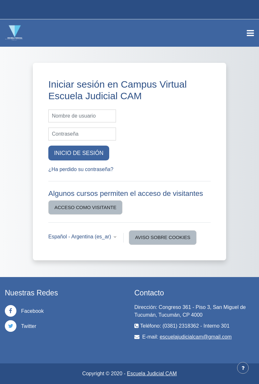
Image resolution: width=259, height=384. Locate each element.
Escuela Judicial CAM (152, 373)
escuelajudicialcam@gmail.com (196, 337)
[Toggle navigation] (250, 33)
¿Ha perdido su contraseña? (80, 169)
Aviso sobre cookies (162, 237)
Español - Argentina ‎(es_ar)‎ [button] (80, 236)
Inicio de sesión (78, 153)
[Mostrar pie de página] (243, 368)
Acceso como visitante (85, 207)
